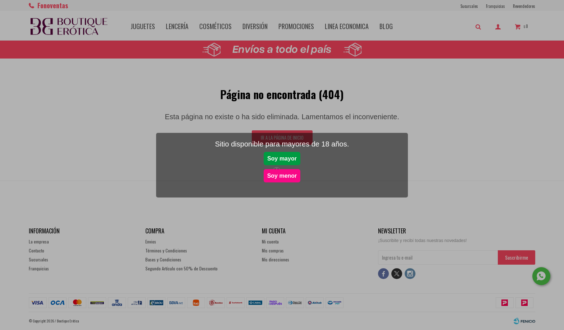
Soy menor (282, 176)
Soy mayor (282, 158)
